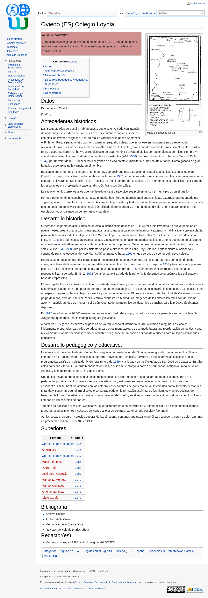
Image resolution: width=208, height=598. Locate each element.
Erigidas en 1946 (70, 551)
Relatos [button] (12, 118)
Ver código (132, 13)
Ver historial (148, 13)
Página (42, 13)
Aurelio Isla (49, 450)
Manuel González (53, 485)
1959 (166, 264)
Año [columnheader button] (78, 438)
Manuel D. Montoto (54, 479)
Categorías (50, 551)
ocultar (72, 61)
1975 (78, 485)
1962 (129, 253)
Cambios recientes (16, 43)
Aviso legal (100, 588)
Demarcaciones (16, 75)
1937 (120, 176)
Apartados (13, 112)
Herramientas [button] (15, 138)
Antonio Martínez (53, 491)
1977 (58, 324)
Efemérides (12, 51)
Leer (121, 13)
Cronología (12, 47)
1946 (133, 156)
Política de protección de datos (56, 588)
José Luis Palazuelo (55, 474)
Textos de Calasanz (16, 55)
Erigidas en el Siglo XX (98, 551)
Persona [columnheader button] (56, 438)
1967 (78, 474)
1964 (78, 468)
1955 (78, 462)
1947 (44, 161)
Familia (12, 71)
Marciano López (52, 462)
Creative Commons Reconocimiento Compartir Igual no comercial (108, 582)
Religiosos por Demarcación (16, 95)
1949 (56, 239)
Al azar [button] (11, 132)
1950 (69, 249)
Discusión (54, 13)
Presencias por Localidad (16, 88)
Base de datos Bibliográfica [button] (15, 125)
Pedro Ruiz (49, 468)
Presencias (51, 555)
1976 (78, 491)
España (140, 551)
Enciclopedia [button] (15, 61)
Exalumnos (14, 104)
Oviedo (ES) (124, 551)
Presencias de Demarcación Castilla (171, 551)
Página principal (14, 39)
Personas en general (19, 108)
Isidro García (50, 497)
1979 (78, 497)
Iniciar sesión (197, 3)
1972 (49, 313)
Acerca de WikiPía (83, 588)
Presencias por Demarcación (16, 81)
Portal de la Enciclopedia (15, 66)
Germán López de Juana (58, 444)
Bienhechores (15, 100)
